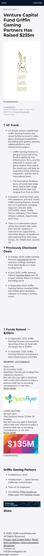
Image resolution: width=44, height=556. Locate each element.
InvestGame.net (22, 112)
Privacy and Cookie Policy (17, 539)
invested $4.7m (24, 259)
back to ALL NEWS (10, 9)
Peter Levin (13, 494)
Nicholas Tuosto (32, 494)
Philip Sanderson (28, 491)
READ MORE (10, 388)
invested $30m (23, 275)
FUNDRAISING (9, 107)
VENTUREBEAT (22, 361)
